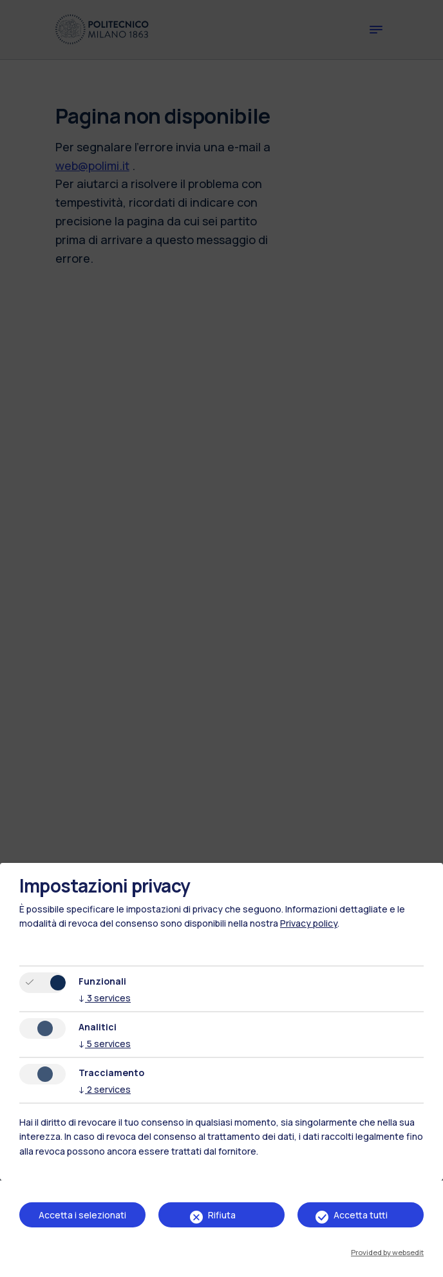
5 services (105, 1043)
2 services (105, 1089)
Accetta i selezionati (82, 1215)
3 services (105, 998)
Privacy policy (308, 923)
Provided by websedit (387, 1252)
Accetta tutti (361, 1215)
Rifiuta (222, 1215)
